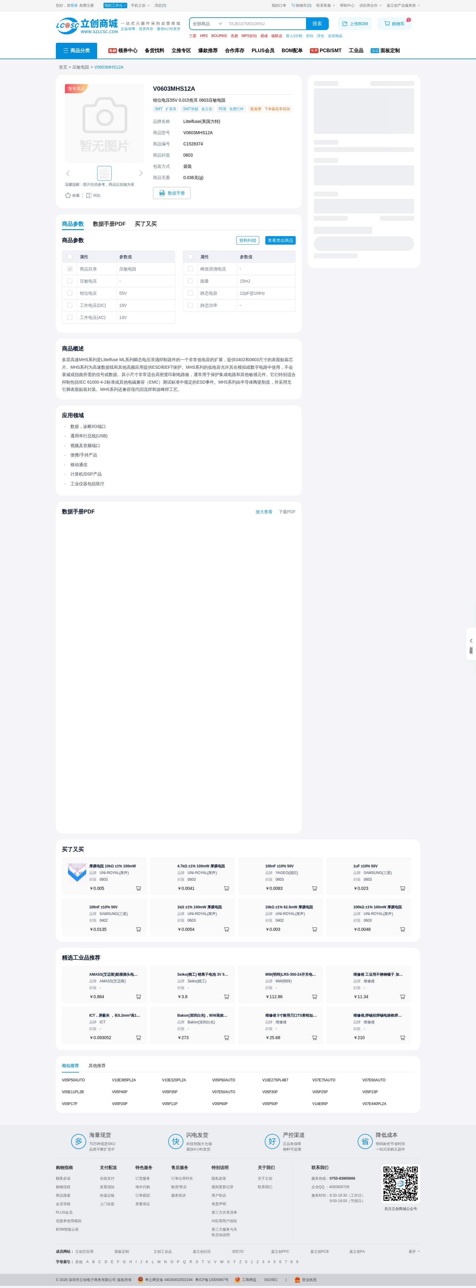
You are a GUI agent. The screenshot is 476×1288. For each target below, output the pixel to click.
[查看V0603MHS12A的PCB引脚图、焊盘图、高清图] (104, 123)
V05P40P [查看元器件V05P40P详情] (119, 1092)
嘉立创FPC (280, 1251)
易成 (264, 36)
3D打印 (238, 1251)
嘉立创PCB (319, 1251)
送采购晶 (335, 36)
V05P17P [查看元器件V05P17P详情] (69, 1104)
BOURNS (219, 36)
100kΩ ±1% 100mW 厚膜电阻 (377, 907)
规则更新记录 (222, 1187)
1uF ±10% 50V (365, 866)
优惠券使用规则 (68, 1221)
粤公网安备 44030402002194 (169, 1280)
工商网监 (249, 1280)
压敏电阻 (80, 67)
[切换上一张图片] (69, 173)
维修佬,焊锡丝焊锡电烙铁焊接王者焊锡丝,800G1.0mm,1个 (400, 1015)
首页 (63, 67)
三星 (192, 36)
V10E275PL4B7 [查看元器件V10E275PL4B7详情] (275, 1080)
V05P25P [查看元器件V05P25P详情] (320, 1092)
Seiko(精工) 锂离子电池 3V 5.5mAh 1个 (209, 974)
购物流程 (63, 1187)
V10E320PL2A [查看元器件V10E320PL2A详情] (174, 1080)
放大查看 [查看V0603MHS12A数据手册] (264, 511)
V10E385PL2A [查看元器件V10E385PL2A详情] (124, 1080)
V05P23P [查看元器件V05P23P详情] (370, 1092)
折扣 (309, 36)
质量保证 (142, 1204)
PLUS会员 (64, 1212)
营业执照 (309, 1280)
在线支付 (107, 1178)
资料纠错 (247, 240)
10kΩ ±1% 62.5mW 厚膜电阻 (289, 907)
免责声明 (219, 1204)
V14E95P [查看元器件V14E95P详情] (320, 1104)
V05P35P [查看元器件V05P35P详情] (170, 1092)
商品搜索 (63, 1195)
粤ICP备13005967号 (211, 1280)
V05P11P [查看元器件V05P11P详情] (170, 1104)
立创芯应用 (84, 1251)
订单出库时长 (182, 1178)
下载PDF (287, 511)
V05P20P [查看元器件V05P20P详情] (119, 1104)
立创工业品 (163, 1251)
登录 (74, 5)
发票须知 (107, 1187)
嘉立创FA (357, 1251)
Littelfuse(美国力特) (201, 121)
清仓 (320, 36)
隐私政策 (219, 1178)
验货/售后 (179, 1187)
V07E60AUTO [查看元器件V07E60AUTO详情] (374, 1080)
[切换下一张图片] (140, 173)
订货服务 (142, 1178)
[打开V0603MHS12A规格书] (172, 193)
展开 (414, 1251)
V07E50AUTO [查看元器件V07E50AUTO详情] (223, 1092)
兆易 (234, 36)
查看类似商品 (280, 240)
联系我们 (265, 1187)
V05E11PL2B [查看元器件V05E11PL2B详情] (73, 1092)
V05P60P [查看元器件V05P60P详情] (220, 1104)
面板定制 (121, 1251)
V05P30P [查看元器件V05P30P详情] (270, 1092)
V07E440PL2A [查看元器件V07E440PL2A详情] (374, 1104)
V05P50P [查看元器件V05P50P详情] (270, 1104)
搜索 (317, 23)
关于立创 (265, 1178)
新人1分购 (294, 36)
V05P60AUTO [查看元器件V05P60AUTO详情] (223, 1080)
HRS (204, 36)
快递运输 (107, 1195)
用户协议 (219, 1195)
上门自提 (107, 1204)
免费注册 (86, 5)
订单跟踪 (142, 1195)
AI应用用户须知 (224, 1221)
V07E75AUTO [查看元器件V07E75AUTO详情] (323, 1080)
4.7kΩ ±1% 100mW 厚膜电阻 (201, 866)
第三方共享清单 (224, 1212)
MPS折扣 (249, 36)
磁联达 (276, 36)
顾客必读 (63, 1178)
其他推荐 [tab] (97, 1065)
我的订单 (279, 5)
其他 (79, 1262)
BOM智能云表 (67, 1229)
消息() (160, 5)
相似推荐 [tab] (70, 1065)
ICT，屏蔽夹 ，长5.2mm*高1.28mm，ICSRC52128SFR (135, 1015)
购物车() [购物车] (301, 5)
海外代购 (142, 1187)
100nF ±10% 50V (279, 866)
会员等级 (63, 1204)
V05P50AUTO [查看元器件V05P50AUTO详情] (73, 1080)
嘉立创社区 (202, 1251)
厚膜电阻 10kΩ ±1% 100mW (112, 866)
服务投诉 (178, 1195)
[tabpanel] (238, 1095)
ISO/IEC (271, 1280)
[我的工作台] (115, 5)
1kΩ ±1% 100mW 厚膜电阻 (199, 907)
